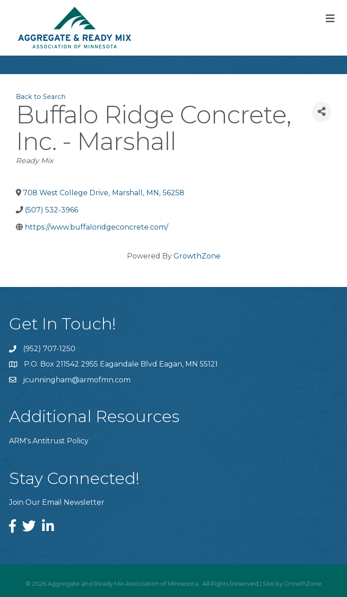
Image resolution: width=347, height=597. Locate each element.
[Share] (321, 112)
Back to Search (41, 97)
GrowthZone (197, 256)
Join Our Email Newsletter (56, 502)
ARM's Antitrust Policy (49, 441)
